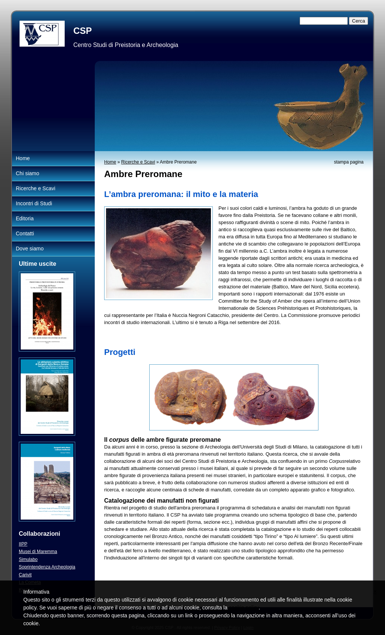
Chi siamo (27, 173)
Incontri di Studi (34, 203)
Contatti (25, 233)
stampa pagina (349, 162)
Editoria (24, 218)
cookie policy (244, 608)
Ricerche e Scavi (138, 162)
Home (110, 162)
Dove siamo (30, 249)
